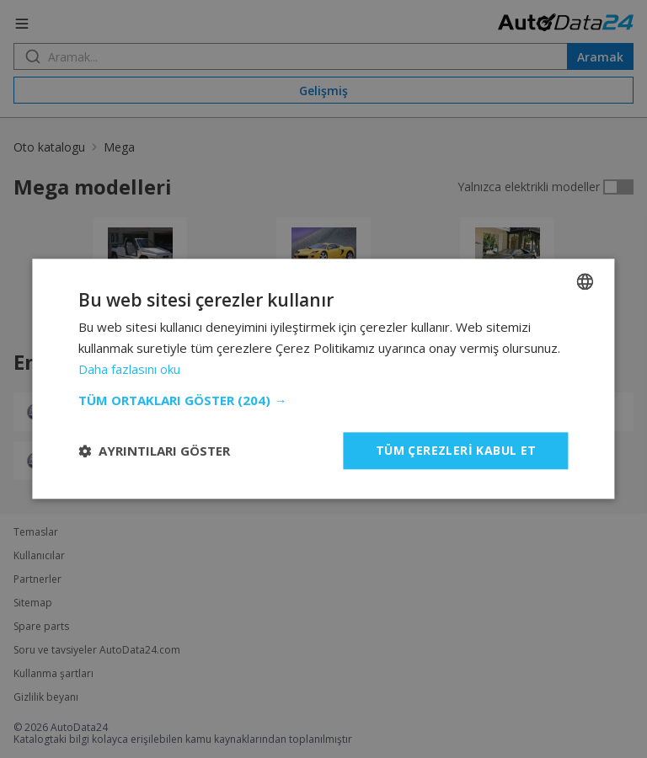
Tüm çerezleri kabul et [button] (456, 450)
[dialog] (323, 379)
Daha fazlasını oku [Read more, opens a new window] (129, 368)
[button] (323, 400)
